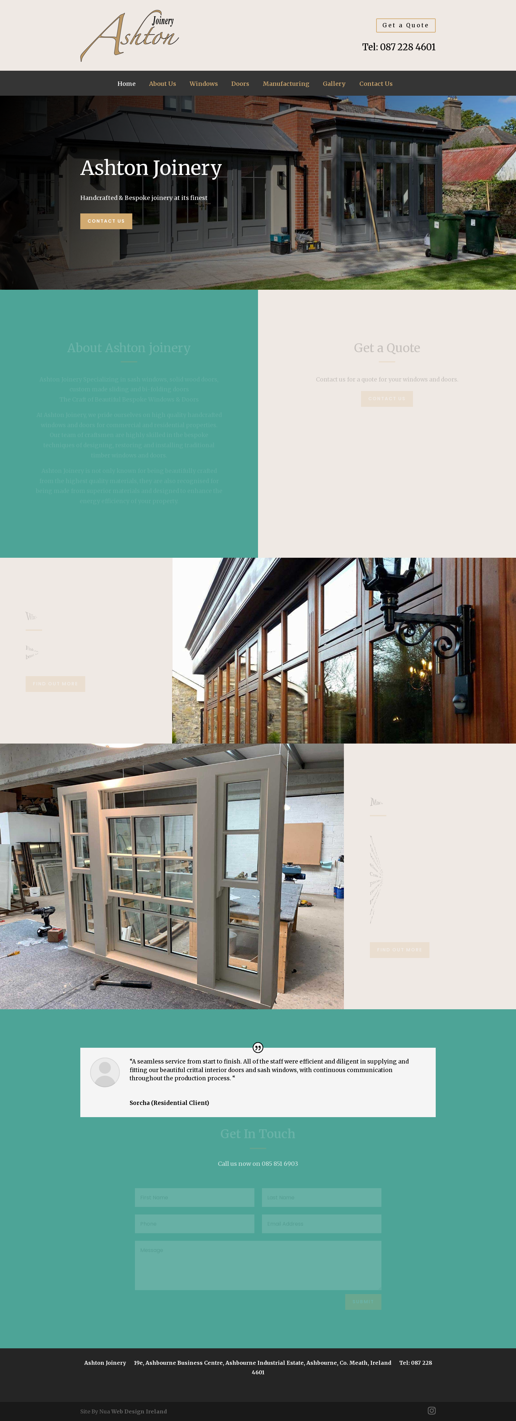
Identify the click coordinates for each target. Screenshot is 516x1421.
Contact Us (376, 84)
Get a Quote (405, 25)
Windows (204, 84)
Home (126, 84)
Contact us (106, 221)
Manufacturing (286, 84)
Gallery (334, 84)
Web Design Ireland (139, 1411)
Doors (240, 84)
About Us (162, 84)
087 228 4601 (408, 47)
